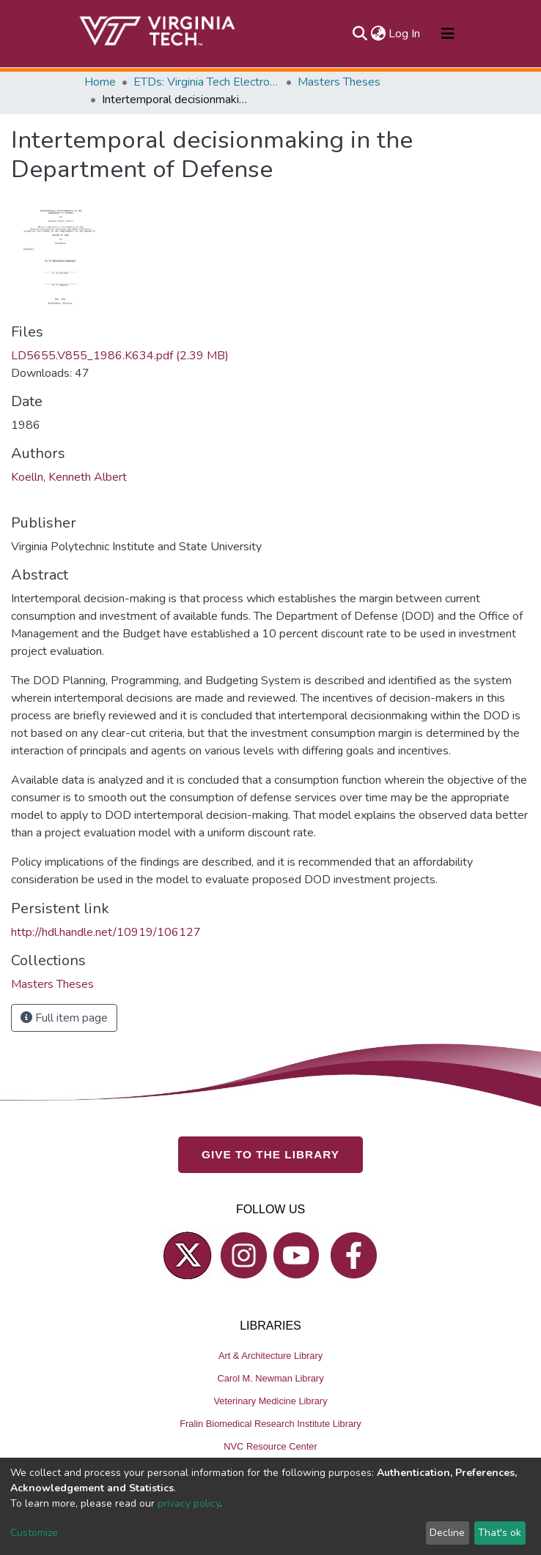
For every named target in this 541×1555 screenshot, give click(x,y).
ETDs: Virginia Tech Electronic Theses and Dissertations (206, 82)
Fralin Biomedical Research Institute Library (270, 1423)
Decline (447, 1533)
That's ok (499, 1533)
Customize (34, 1533)
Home (100, 82)
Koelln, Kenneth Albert (69, 477)
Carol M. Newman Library (270, 1378)
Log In (405, 34)
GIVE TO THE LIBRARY (270, 1154)
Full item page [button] (64, 1018)
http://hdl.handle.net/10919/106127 (106, 932)
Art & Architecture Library (270, 1355)
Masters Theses (339, 82)
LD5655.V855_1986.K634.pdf (120, 356)
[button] (378, 33)
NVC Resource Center (270, 1446)
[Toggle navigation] (447, 33)
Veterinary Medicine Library (270, 1400)
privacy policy (189, 1503)
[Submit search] (359, 33)
